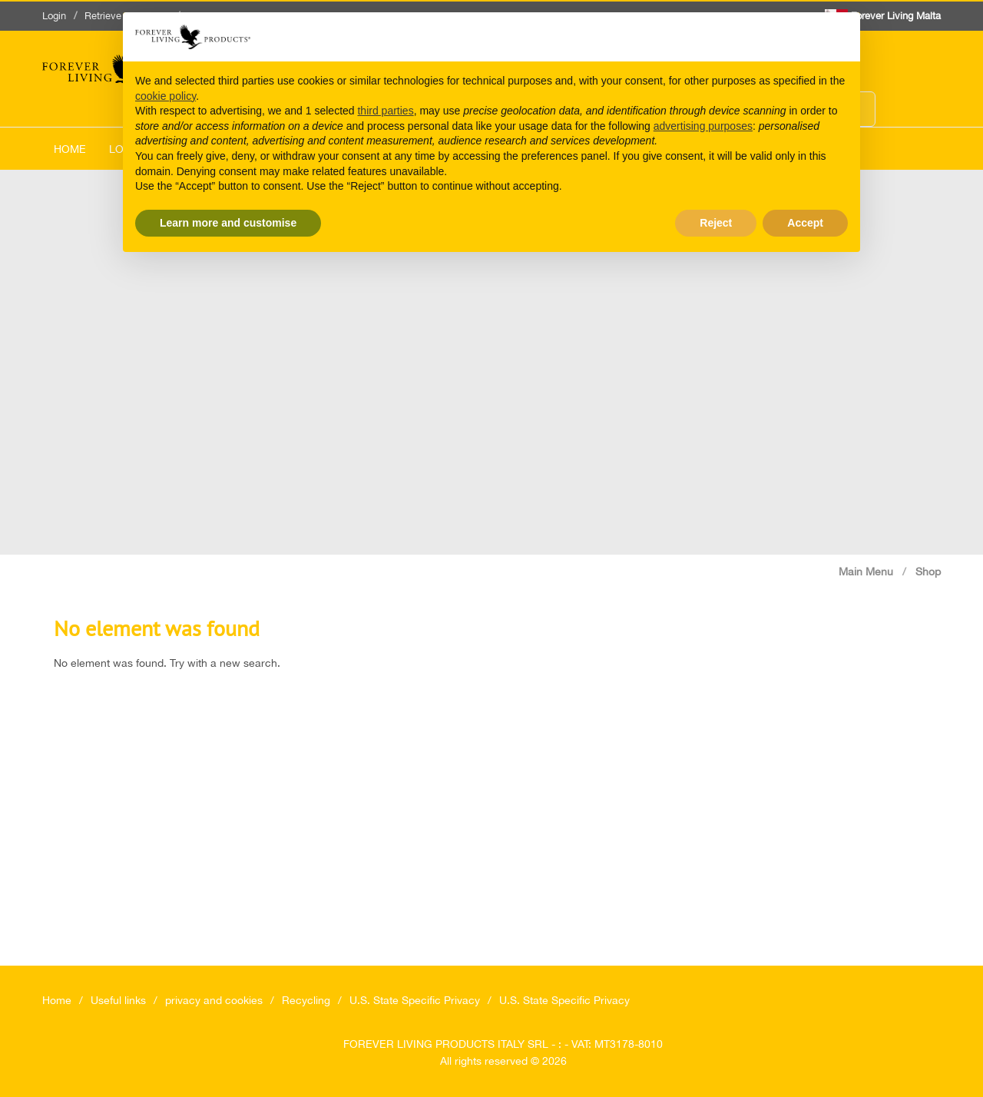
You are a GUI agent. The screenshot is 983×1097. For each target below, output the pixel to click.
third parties (385, 110)
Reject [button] (716, 223)
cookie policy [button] (165, 96)
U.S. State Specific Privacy (414, 1000)
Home (70, 149)
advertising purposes (703, 126)
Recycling (306, 1000)
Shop (928, 571)
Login (54, 16)
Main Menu (866, 571)
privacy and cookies (214, 1000)
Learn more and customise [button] (228, 223)
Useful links (118, 1000)
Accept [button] (805, 223)
